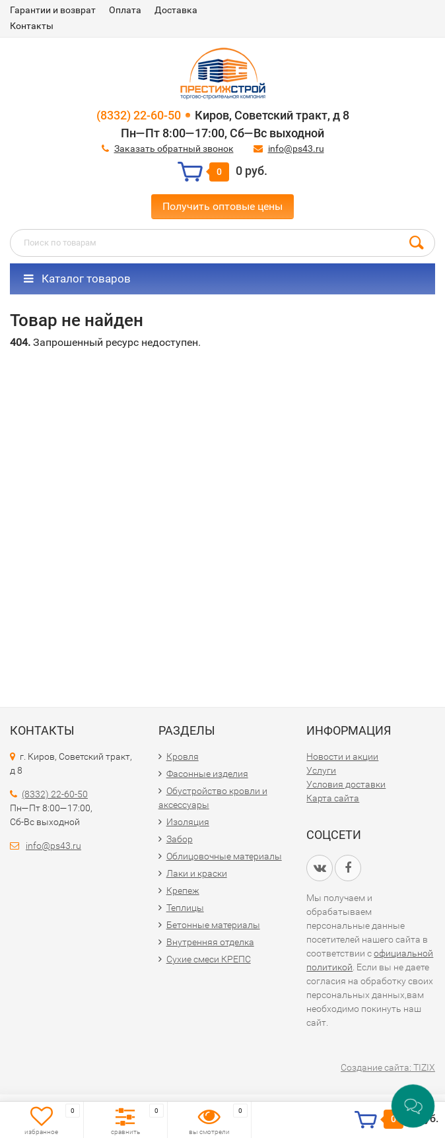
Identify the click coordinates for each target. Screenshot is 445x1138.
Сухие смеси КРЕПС (208, 959)
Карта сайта (332, 798)
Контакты (31, 25)
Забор (179, 839)
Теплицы (185, 907)
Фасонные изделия (207, 773)
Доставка (175, 10)
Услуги (321, 770)
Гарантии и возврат (53, 10)
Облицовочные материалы (224, 856)
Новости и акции (342, 756)
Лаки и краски (196, 873)
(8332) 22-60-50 (138, 115)
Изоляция (187, 822)
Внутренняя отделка (210, 942)
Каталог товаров (77, 278)
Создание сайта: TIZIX (388, 1067)
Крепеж (182, 890)
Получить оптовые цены (222, 206)
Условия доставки (346, 784)
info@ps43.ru (296, 148)
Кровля (182, 756)
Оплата (125, 10)
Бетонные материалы (213, 925)
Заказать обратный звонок (174, 148)
